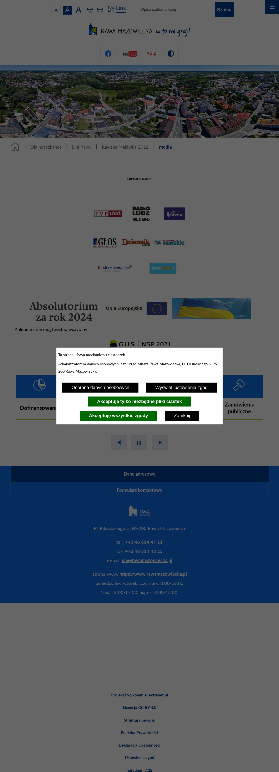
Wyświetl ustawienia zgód (181, 387)
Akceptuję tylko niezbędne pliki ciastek (139, 401)
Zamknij (182, 415)
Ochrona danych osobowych (100, 387)
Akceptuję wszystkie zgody (118, 415)
